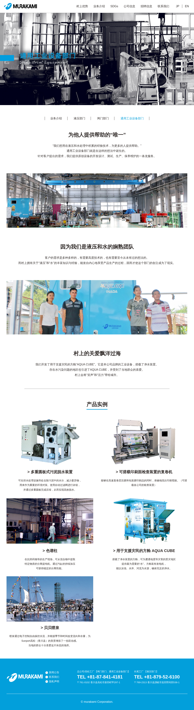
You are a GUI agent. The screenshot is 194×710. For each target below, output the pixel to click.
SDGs (114, 6)
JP (177, 6)
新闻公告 (54, 672)
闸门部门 (103, 118)
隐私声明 (54, 681)
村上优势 (82, 6)
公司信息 (129, 6)
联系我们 (163, 6)
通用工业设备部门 (132, 118)
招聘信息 (146, 6)
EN (187, 6)
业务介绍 (99, 6)
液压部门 (79, 118)
